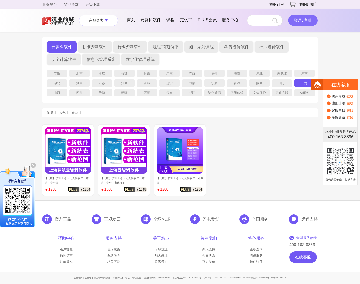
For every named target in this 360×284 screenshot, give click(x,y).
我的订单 (276, 4)
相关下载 (113, 262)
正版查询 (256, 249)
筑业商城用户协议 (121, 278)
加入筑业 (161, 255)
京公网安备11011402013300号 (187, 278)
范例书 (186, 19)
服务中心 (230, 19)
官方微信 (208, 262)
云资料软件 (150, 19)
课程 (170, 19)
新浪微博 (208, 249)
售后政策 (113, 249)
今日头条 (208, 255)
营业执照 (136, 278)
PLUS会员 (207, 19)
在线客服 (303, 257)
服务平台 (49, 4)
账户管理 (66, 249)
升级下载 (92, 4)
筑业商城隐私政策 (102, 278)
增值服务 (256, 255)
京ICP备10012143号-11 (215, 278)
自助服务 (113, 255)
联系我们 (161, 262)
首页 (131, 19)
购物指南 (66, 255)
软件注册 (256, 262)
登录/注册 (303, 20)
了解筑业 (161, 249)
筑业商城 (78, 278)
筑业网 (88, 278)
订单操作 (66, 262)
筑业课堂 (71, 4)
